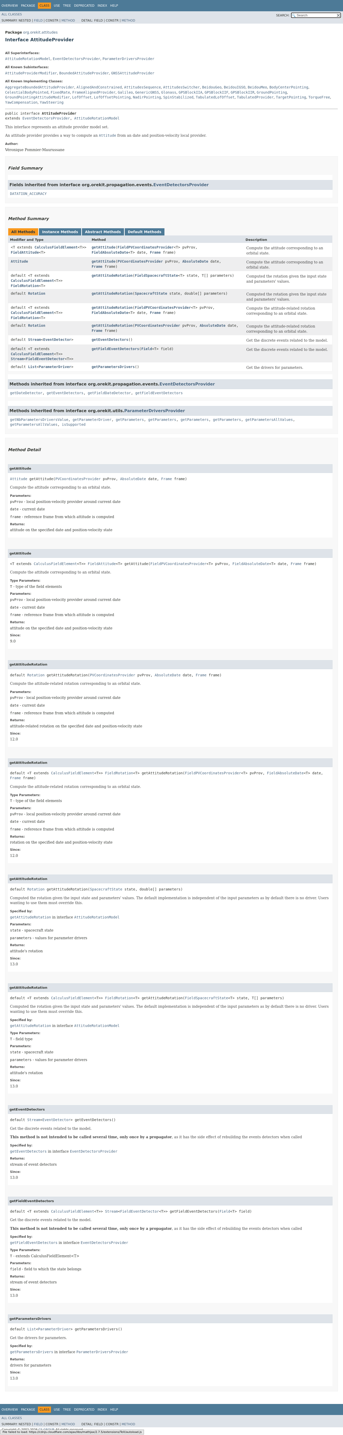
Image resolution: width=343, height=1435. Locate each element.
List (32, 367)
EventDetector (57, 340)
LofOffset (82, 97)
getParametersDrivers (113, 367)
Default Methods (144, 232)
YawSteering (52, 102)
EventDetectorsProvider (76, 59)
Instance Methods (60, 232)
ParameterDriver (55, 367)
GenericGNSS (147, 92)
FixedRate (60, 92)
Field (38, 20)
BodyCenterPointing (288, 87)
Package (28, 5)
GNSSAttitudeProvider (132, 73)
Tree (67, 5)
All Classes (12, 14)
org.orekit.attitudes (40, 32)
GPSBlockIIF (216, 92)
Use (57, 5)
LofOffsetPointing (112, 97)
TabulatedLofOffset (215, 97)
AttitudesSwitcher (181, 87)
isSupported (74, 424)
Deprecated (84, 5)
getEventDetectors (110, 340)
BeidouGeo (212, 87)
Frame (155, 252)
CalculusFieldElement (56, 247)
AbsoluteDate (195, 261)
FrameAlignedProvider (94, 92)
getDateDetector (26, 393)
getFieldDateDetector (109, 393)
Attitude (19, 261)
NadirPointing (147, 97)
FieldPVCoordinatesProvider (146, 247)
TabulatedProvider (255, 97)
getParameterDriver (91, 420)
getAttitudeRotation (112, 275)
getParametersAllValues (269, 420)
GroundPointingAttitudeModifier (37, 97)
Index (102, 5)
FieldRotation (25, 286)
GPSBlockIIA (190, 92)
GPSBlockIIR (242, 92)
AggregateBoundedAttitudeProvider (39, 87)
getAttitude (104, 247)
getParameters (130, 420)
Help (114, 5)
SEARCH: (283, 15)
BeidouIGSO (234, 87)
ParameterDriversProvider (128, 59)
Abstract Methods (103, 232)
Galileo (125, 92)
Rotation (36, 293)
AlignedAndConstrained (99, 87)
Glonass (168, 92)
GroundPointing (272, 92)
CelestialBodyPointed (26, 92)
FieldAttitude (25, 252)
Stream (34, 340)
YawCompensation (21, 102)
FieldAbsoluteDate (110, 252)
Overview (10, 5)
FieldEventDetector (45, 359)
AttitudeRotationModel (27, 59)
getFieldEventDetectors (115, 349)
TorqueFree (319, 97)
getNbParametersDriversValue (39, 420)
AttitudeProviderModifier (31, 73)
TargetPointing (291, 97)
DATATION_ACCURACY (28, 194)
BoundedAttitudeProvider (84, 73)
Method (68, 20)
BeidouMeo (257, 87)
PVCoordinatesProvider (140, 261)
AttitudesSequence (142, 87)
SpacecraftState (151, 293)
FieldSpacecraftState (156, 275)
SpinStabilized (178, 97)
